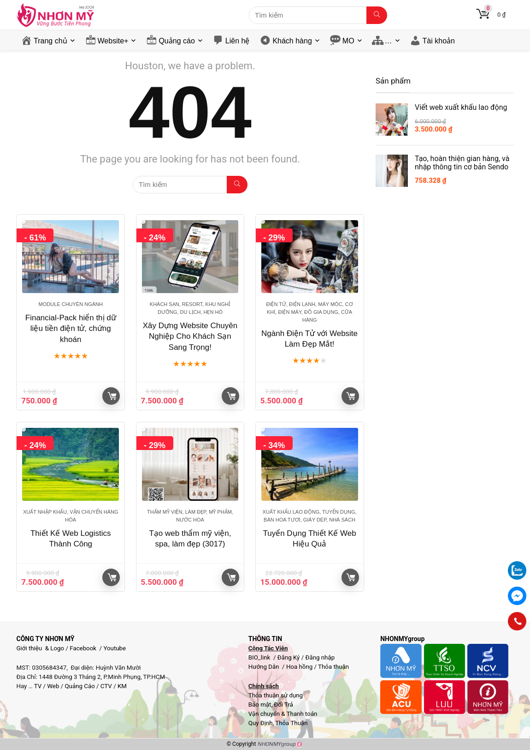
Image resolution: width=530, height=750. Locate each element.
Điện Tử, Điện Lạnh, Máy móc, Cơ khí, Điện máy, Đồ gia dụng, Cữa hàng (309, 312)
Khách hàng (292, 41)
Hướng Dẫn (264, 666)
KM (122, 686)
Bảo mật (259, 704)
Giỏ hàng (112, 396)
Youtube (114, 648)
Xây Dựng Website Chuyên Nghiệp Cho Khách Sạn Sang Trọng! (190, 336)
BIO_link (260, 657)
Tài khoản (439, 41)
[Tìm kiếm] (376, 15)
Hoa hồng (299, 666)
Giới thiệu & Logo (40, 648)
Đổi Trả (283, 704)
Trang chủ (50, 41)
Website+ (113, 41)
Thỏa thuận (333, 666)
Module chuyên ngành (71, 304)
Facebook (83, 648)
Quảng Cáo (79, 686)
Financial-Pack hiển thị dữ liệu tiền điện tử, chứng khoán (70, 328)
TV (37, 686)
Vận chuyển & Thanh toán (283, 713)
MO (348, 41)
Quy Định (260, 723)
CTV (106, 686)
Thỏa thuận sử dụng (275, 695)
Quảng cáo (176, 41)
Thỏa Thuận (290, 723)
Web (53, 686)
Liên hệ (237, 41)
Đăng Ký (289, 657)
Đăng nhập (320, 657)
